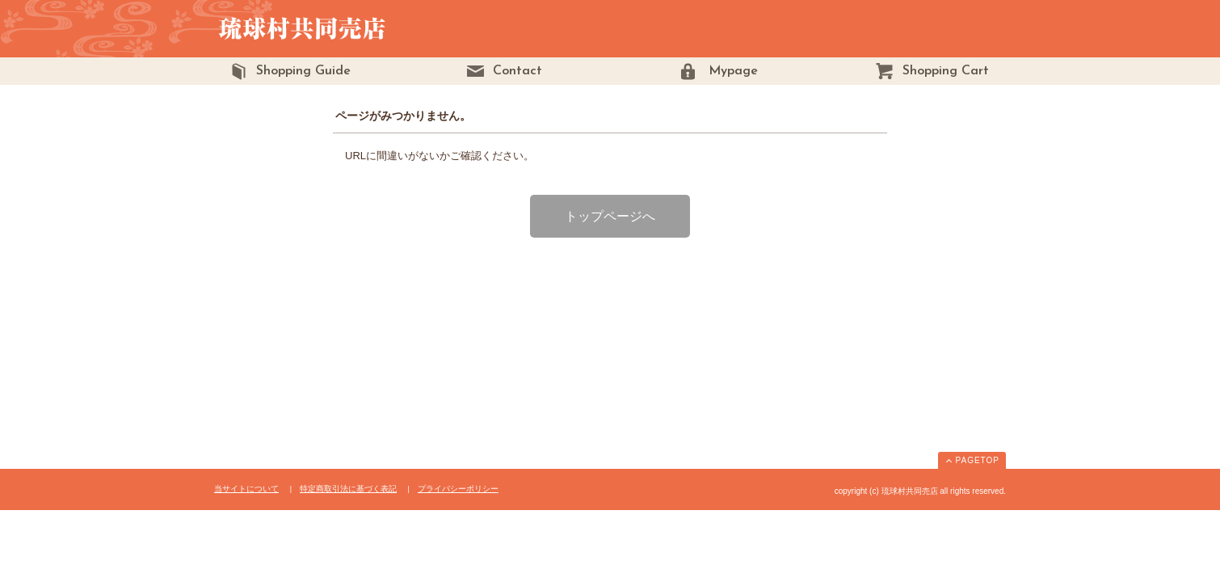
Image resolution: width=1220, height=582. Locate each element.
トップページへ (610, 216)
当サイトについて (246, 488)
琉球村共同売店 (341, 28)
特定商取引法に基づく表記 (348, 488)
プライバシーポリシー (458, 488)
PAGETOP (977, 460)
